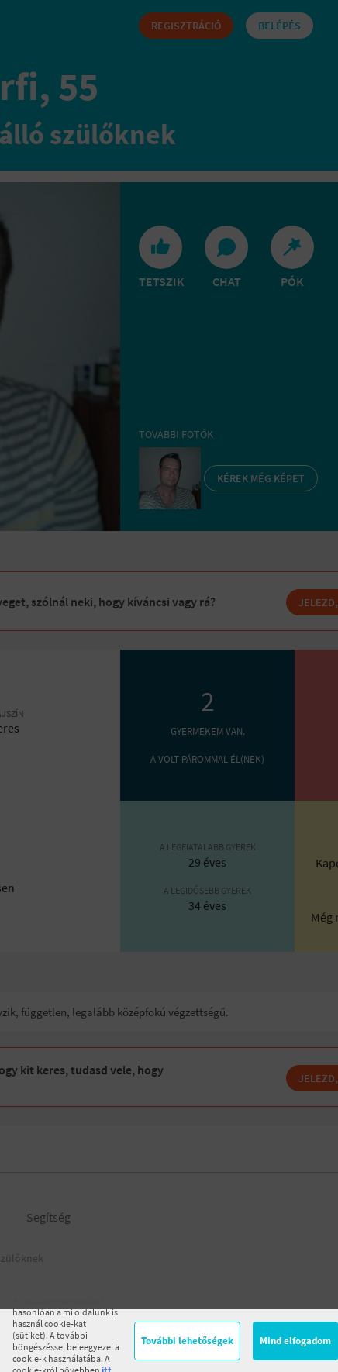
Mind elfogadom (295, 1340)
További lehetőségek (187, 1340)
